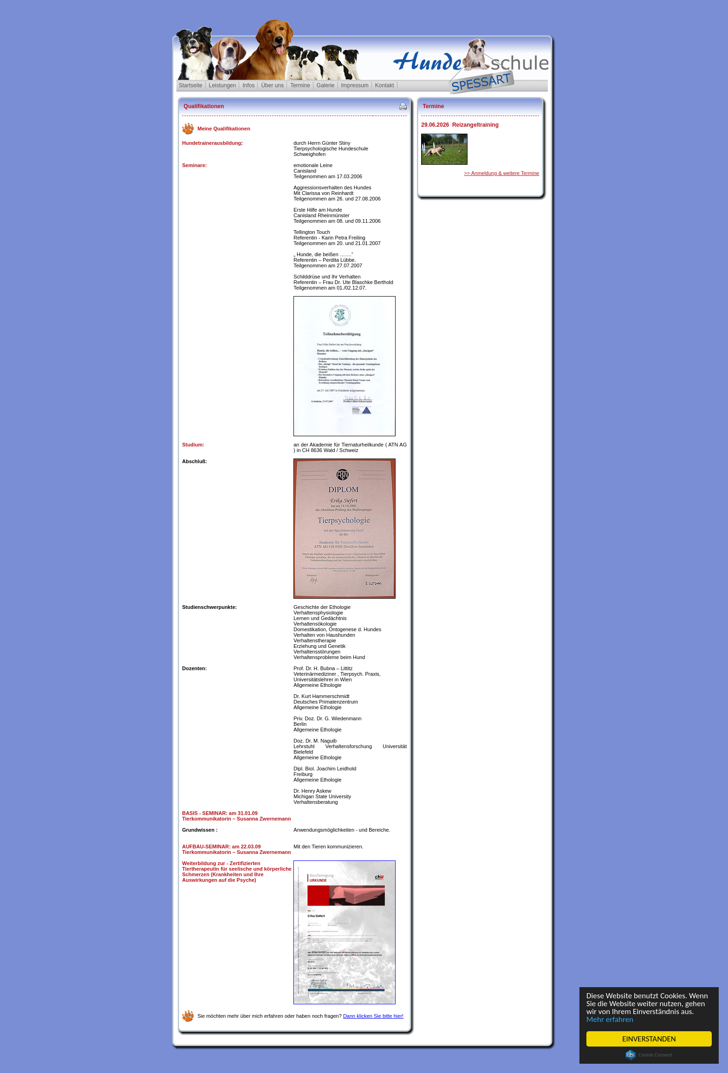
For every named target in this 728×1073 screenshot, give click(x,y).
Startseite (190, 85)
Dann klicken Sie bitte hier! (373, 1016)
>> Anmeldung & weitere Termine (501, 173)
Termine (300, 85)
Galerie (326, 85)
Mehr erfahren (609, 1019)
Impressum (355, 85)
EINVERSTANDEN (649, 1039)
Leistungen (222, 85)
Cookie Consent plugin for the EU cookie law (649, 1055)
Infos (248, 85)
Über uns (272, 85)
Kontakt (384, 85)
